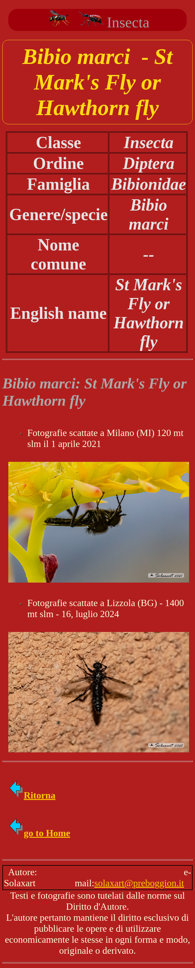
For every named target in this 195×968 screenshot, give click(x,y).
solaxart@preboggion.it (139, 883)
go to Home (39, 833)
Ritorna (32, 795)
